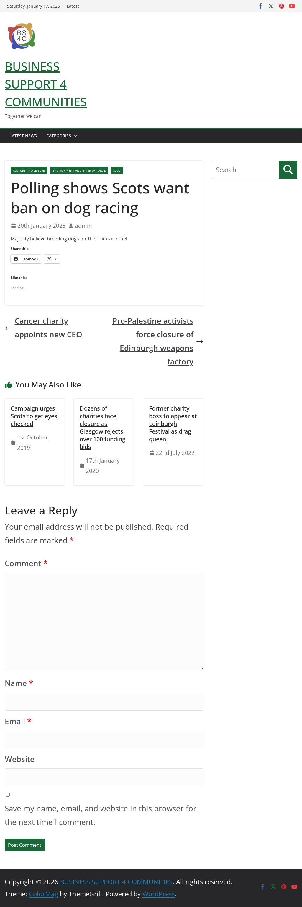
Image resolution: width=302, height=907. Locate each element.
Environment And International (79, 170)
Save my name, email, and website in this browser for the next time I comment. (100, 815)
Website (20, 759)
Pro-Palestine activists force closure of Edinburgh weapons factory (157, 341)
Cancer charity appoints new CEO (43, 328)
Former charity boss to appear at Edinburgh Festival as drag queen (173, 423)
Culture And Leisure (29, 170)
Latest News (23, 136)
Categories (58, 136)
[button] (74, 136)
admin (83, 225)
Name (19, 683)
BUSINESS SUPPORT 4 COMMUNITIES (46, 84)
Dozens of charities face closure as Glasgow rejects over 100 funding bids (102, 427)
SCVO (117, 170)
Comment (26, 563)
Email (18, 721)
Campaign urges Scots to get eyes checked (34, 416)
